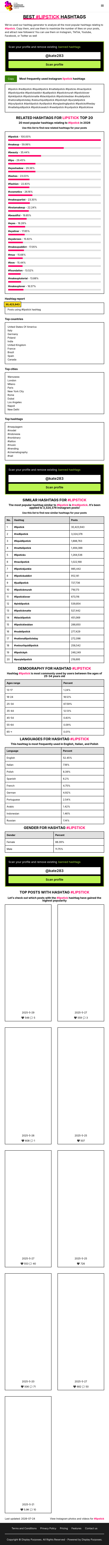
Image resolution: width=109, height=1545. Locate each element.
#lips (11, 160)
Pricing (64, 1528)
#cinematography (18, 452)
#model (12, 430)
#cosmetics (15, 191)
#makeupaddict (17, 246)
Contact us (91, 1528)
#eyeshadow (15, 168)
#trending (13, 448)
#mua (11, 254)
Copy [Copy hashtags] (11, 78)
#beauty (13, 152)
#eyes (11, 223)
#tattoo (12, 441)
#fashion (13, 183)
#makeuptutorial (18, 278)
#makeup (13, 144)
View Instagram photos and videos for (77, 1518)
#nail (10, 455)
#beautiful (14, 215)
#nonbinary (14, 437)
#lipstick (13, 136)
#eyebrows (14, 238)
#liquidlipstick (22, 540)
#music (12, 444)
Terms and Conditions (24, 1528)
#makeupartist (16, 199)
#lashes (12, 175)
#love (11, 262)
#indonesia (14, 434)
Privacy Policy (48, 1528)
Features (76, 1528)
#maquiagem (15, 426)
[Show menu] (102, 5)
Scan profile (54, 64)
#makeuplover (16, 286)
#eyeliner (13, 231)
